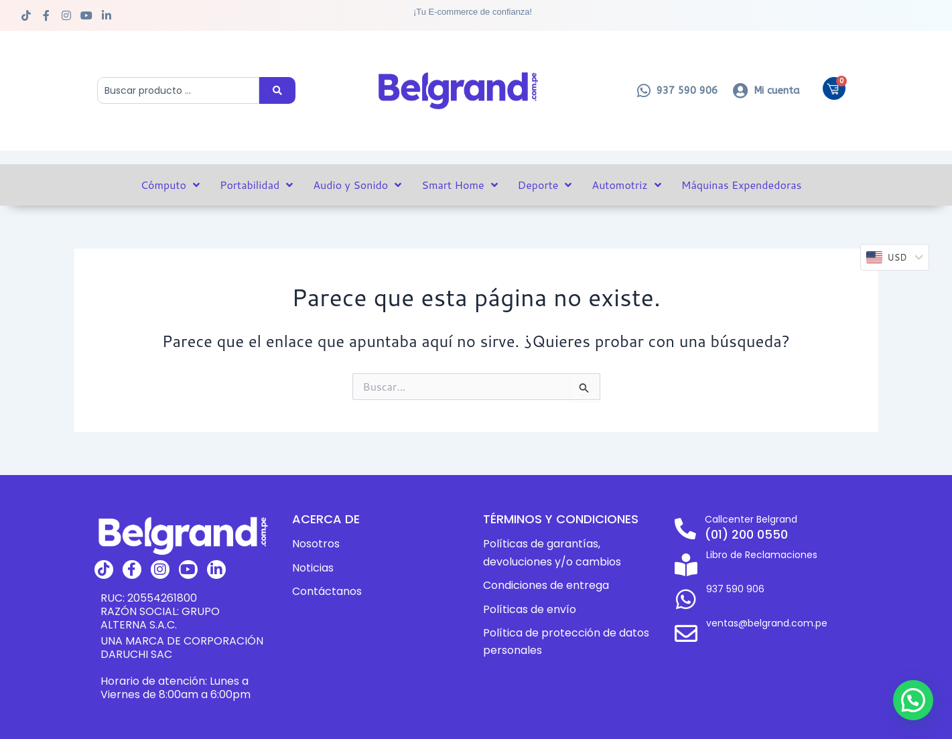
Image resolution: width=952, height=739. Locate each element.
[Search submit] (277, 90)
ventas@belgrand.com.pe (769, 610)
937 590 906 (732, 582)
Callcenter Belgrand (754, 519)
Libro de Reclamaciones (763, 553)
